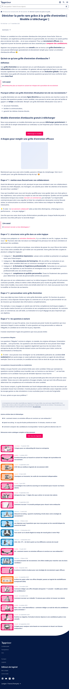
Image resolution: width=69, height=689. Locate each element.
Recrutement (24, 11)
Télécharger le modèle (34, 134)
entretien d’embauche (27, 238)
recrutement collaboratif (20, 209)
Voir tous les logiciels (34, 436)
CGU (2, 653)
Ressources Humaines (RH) (11, 11)
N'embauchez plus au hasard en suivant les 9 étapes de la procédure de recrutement (30, 85)
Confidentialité (5, 646)
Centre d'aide (4, 674)
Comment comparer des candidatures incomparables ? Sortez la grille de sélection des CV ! (31, 427)
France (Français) (14, 684)
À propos (3, 659)
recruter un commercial (32, 198)
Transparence (5, 649)
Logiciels (3, 662)
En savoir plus (37, 406)
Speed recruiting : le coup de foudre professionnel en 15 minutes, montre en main (29, 422)
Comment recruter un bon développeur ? (16, 227)
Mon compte (4, 670)
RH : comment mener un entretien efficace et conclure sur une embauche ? (26, 418)
